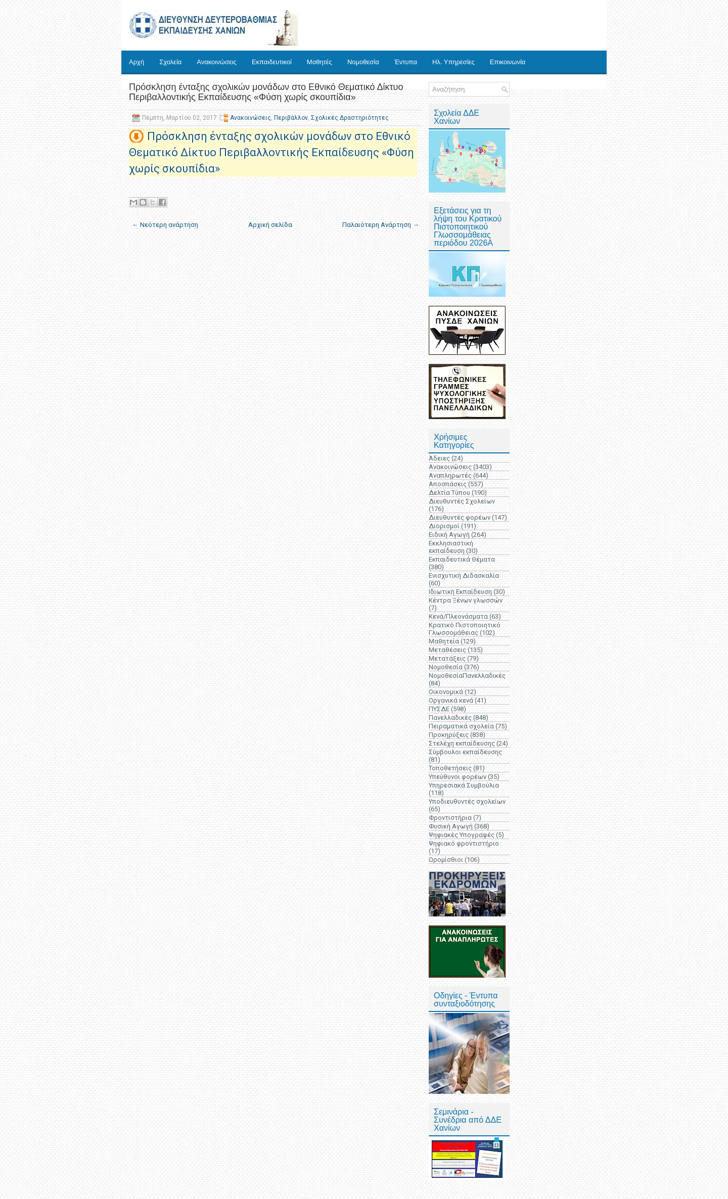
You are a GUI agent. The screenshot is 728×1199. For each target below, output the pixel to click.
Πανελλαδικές (450, 717)
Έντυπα (405, 62)
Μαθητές (319, 62)
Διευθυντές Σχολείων (462, 501)
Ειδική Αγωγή (449, 534)
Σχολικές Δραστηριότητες (350, 117)
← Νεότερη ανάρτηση (165, 224)
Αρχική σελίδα (270, 224)
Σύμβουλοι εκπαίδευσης (465, 752)
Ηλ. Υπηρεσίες (453, 62)
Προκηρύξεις (449, 735)
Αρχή (136, 62)
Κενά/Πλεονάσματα (458, 616)
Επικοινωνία (508, 62)
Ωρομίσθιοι (446, 859)
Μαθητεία (444, 641)
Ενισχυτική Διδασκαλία (464, 575)
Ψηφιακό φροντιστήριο (464, 843)
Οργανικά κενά (451, 700)
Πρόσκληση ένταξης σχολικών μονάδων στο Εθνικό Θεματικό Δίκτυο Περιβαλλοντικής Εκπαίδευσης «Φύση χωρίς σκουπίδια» (266, 92)
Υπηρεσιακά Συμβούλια (464, 785)
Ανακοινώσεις (217, 62)
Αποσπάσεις (448, 484)
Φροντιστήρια (450, 817)
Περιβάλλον (291, 117)
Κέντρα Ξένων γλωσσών (466, 600)
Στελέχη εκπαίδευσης (462, 743)
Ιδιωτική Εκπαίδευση (460, 591)
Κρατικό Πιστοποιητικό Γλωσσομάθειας (464, 628)
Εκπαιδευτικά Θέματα (462, 559)
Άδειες (439, 458)
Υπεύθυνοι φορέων (457, 776)
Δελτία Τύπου (449, 492)
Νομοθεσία (363, 62)
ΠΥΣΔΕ (439, 709)
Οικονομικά (446, 692)
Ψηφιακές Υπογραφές (461, 835)
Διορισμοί (444, 526)
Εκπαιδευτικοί (272, 62)
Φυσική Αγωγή (451, 826)
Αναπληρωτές (450, 475)
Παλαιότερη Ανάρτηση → (380, 224)
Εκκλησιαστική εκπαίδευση (451, 547)
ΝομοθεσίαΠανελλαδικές (467, 675)
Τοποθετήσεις (450, 768)
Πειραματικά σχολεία (461, 726)
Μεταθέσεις (447, 650)
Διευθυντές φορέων (459, 517)
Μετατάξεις (447, 658)
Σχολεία (170, 62)
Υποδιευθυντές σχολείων (467, 801)
